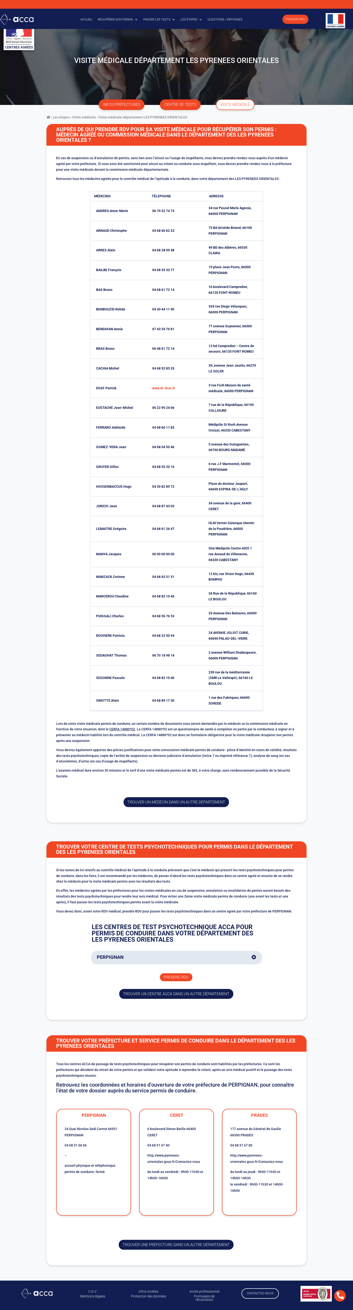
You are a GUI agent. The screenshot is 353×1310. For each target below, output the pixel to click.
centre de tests (180, 104)
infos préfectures (121, 104)
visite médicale (235, 104)
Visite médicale (84, 117)
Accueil (86, 19)
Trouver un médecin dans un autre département (176, 802)
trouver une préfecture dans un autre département (176, 1244)
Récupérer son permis (115, 19)
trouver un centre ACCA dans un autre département (176, 994)
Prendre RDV (295, 19)
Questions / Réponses (225, 19)
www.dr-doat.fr (163, 388)
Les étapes (189, 19)
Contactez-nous (260, 1293)
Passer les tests (156, 19)
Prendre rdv (176, 977)
